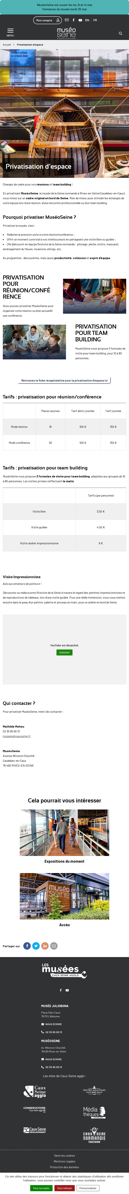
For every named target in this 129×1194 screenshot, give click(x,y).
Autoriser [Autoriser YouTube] (64, 652)
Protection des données (64, 1167)
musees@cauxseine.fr (17, 736)
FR (95, 20)
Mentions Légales (64, 1161)
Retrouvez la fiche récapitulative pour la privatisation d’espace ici (64, 380)
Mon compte (49, 20)
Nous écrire (51, 1024)
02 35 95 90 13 (51, 1032)
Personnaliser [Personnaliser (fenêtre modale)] (88, 1188)
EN (87, 20)
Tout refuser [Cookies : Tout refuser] (64, 1188)
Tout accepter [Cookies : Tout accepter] (41, 1188)
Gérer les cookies (64, 1155)
